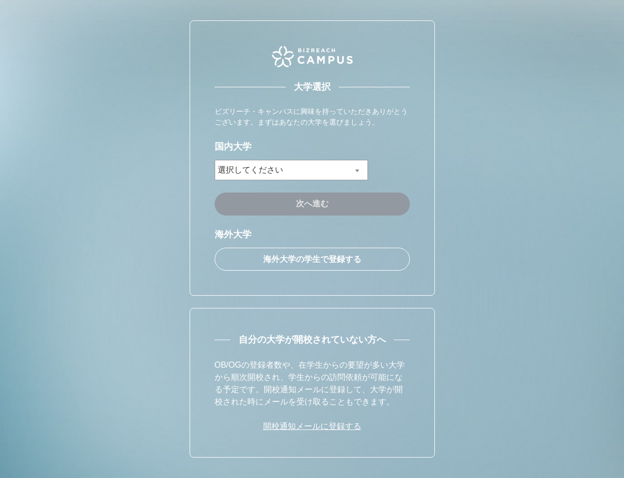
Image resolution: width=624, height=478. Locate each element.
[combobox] (291, 170)
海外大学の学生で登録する (312, 259)
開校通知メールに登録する (312, 426)
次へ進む (312, 203)
